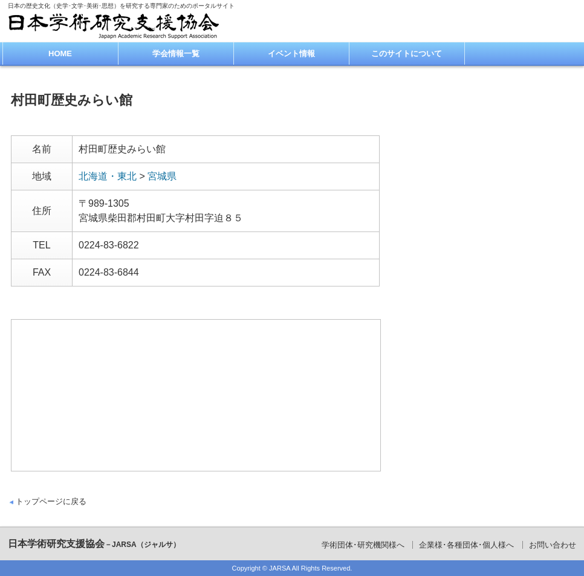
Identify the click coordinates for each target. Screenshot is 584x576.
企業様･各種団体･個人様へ (466, 545)
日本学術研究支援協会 (94, 544)
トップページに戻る (51, 501)
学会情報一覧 (176, 53)
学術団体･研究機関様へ (363, 545)
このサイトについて (406, 53)
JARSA (279, 568)
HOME (60, 53)
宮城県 (162, 176)
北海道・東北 (108, 176)
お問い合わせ (552, 545)
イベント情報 (291, 53)
